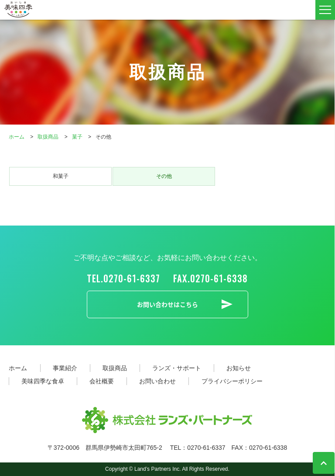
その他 (164, 176)
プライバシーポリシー (232, 381)
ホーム (18, 368)
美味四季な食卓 (42, 381)
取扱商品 (115, 368)
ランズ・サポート (176, 368)
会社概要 (101, 381)
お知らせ (238, 368)
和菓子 (60, 176)
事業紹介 (65, 368)
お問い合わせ (157, 381)
